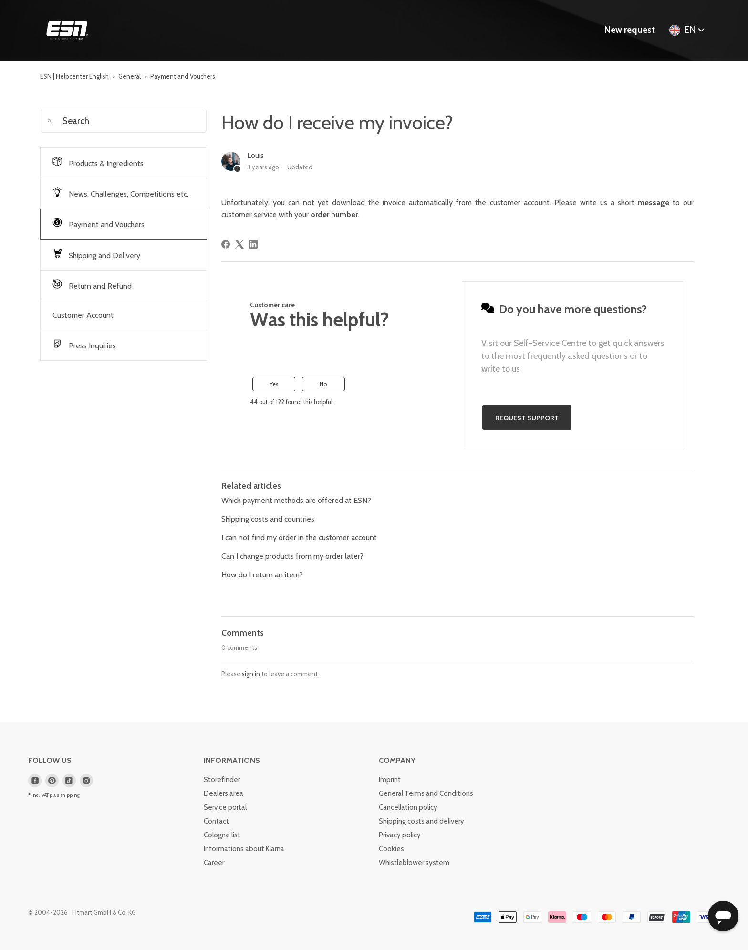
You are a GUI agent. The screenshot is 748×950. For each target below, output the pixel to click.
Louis (255, 155)
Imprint (390, 779)
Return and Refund (92, 285)
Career (214, 862)
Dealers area (223, 793)
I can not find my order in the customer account (299, 537)
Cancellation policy (408, 807)
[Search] (124, 121)
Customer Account (83, 315)
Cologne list (222, 835)
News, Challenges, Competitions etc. (120, 192)
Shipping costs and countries (267, 518)
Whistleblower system (414, 862)
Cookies (391, 849)
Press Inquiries (84, 344)
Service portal (225, 807)
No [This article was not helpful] (323, 383)
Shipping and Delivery (96, 254)
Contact (216, 821)
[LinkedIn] (253, 244)
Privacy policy (400, 835)
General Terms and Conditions (426, 793)
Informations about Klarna (244, 849)
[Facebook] (225, 244)
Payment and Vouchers (182, 76)
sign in (251, 674)
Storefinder (222, 779)
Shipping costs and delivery (421, 821)
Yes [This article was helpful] (274, 383)
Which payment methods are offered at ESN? (296, 500)
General (129, 76)
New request (629, 29)
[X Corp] (239, 244)
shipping (70, 795)
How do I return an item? (262, 574)
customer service (249, 214)
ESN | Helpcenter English (74, 76)
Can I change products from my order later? (292, 556)
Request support (527, 418)
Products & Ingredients (98, 162)
